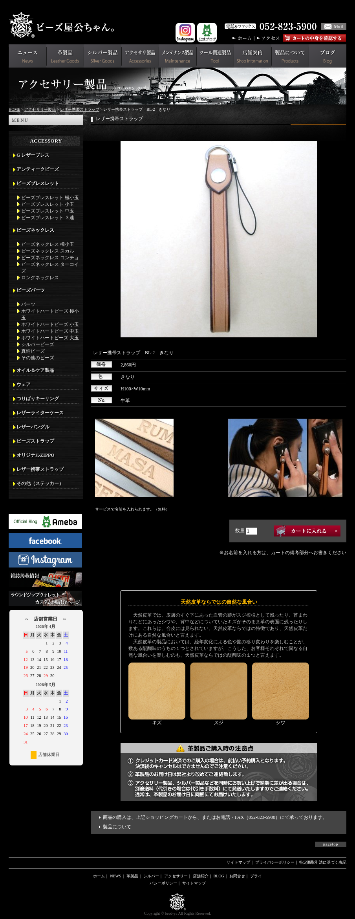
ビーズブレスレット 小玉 (47, 204)
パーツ (28, 304)
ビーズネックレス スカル (47, 251)
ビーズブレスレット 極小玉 (50, 197)
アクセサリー (176, 876)
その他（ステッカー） (40, 483)
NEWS (115, 876)
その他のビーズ (37, 358)
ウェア (23, 384)
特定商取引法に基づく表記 (322, 862)
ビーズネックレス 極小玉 (47, 244)
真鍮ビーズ (33, 351)
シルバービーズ (37, 344)
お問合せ (237, 876)
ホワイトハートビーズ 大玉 (50, 338)
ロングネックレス (40, 277)
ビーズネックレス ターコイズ (50, 268)
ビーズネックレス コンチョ (50, 257)
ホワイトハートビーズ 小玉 (50, 324)
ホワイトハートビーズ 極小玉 (50, 314)
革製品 (132, 876)
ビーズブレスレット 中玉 (47, 211)
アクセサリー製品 (40, 109)
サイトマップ (238, 862)
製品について (117, 826)
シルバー (151, 876)
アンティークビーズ (37, 169)
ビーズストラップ (35, 441)
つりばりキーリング (37, 398)
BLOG (219, 876)
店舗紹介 (201, 876)
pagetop (331, 844)
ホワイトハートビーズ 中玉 (50, 331)
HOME (14, 109)
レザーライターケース (40, 413)
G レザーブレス (32, 155)
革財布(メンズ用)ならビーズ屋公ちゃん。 (64, 25)
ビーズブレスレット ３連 (47, 217)
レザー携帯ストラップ (79, 109)
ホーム (99, 876)
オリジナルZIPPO (35, 455)
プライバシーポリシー (275, 862)
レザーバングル (32, 427)
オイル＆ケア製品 (35, 370)
